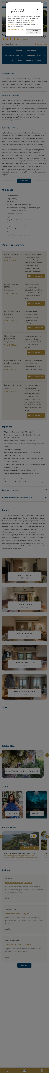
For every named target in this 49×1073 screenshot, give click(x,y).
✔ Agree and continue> (33, 32)
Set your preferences (15, 29)
